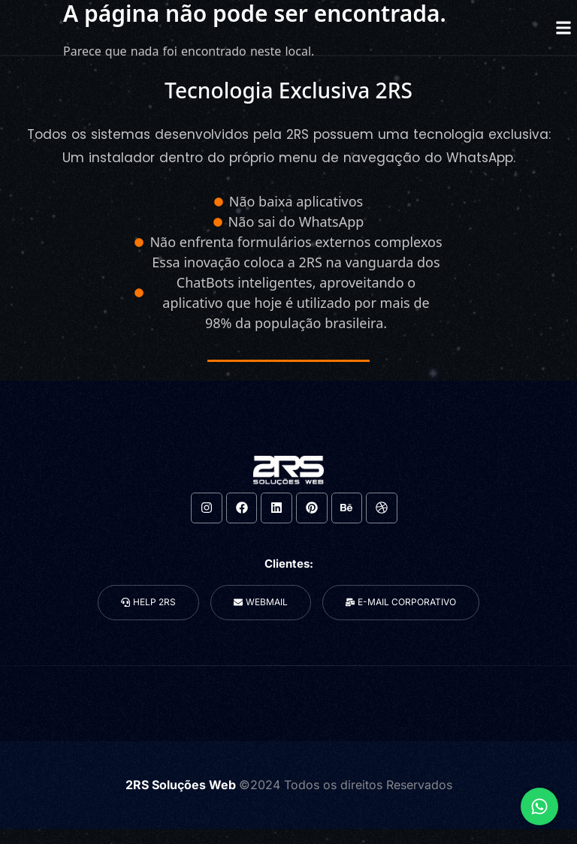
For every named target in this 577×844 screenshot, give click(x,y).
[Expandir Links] (539, 806)
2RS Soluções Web (182, 784)
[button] (563, 27)
